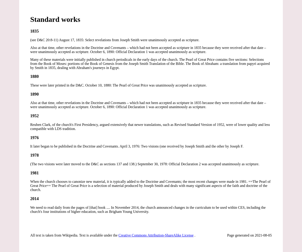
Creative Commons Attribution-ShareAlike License (155, 235)
